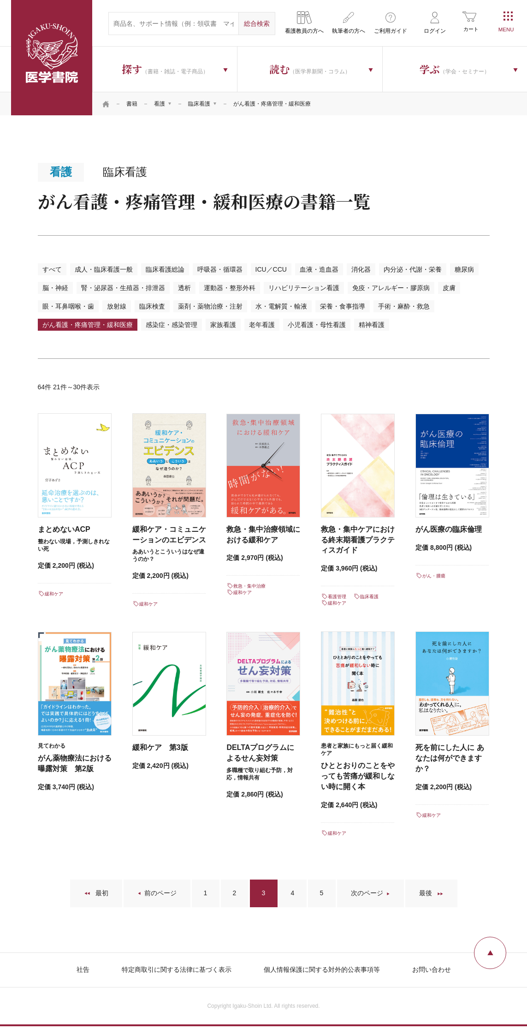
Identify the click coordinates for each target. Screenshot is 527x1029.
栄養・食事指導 (342, 306)
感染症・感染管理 (171, 324)
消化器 (361, 269)
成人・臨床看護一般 (104, 269)
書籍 (131, 104)
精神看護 (372, 324)
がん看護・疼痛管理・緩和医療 (87, 324)
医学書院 (51, 57)
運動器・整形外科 (229, 287)
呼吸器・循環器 (220, 269)
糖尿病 (464, 269)
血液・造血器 (319, 269)
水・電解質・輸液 (281, 306)
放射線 (116, 306)
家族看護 (223, 324)
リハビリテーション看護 (303, 287)
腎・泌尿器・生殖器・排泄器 (123, 287)
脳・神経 (55, 287)
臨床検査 (152, 306)
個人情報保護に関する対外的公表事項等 (322, 969)
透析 (184, 287)
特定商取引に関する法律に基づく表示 (176, 969)
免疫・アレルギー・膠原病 (391, 287)
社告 (83, 969)
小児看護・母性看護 (317, 324)
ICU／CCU (271, 269)
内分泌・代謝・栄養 (413, 269)
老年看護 (262, 324)
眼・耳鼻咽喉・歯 (68, 306)
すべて (52, 269)
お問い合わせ (431, 969)
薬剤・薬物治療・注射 (210, 306)
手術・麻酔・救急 (404, 306)
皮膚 (449, 287)
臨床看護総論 (165, 269)
